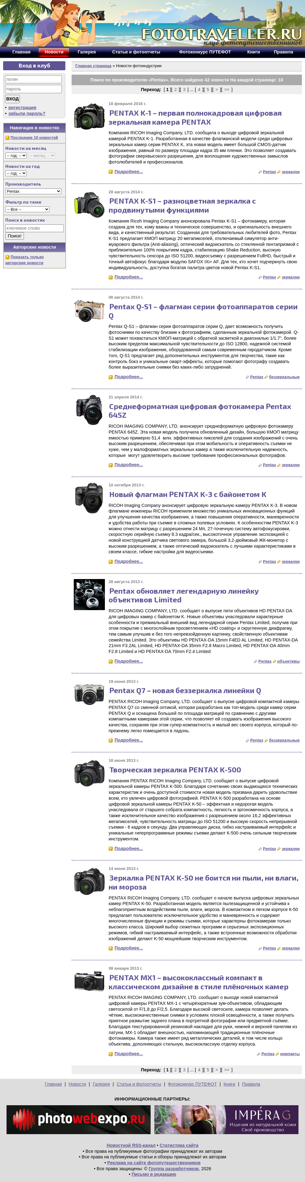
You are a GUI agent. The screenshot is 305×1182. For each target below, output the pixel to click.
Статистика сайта (179, 1145)
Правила (251, 1084)
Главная (53, 1084)
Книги (229, 1084)
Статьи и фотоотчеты (139, 1084)
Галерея (101, 1084)
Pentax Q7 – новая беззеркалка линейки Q (185, 690)
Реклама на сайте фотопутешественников (154, 1162)
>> (226, 89)
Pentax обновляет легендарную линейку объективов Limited (184, 595)
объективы (288, 661)
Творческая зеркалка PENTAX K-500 (175, 769)
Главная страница (93, 65)
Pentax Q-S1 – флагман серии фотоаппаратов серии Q (203, 311)
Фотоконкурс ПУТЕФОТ (192, 1084)
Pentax (269, 171)
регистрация (22, 107)
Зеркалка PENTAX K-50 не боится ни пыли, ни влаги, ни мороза (203, 882)
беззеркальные (284, 377)
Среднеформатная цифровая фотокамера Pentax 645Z (200, 411)
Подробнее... (129, 171)
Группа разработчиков (174, 1168)
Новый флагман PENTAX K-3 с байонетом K (187, 494)
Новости (77, 1084)
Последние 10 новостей (34, 137)
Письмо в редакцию (154, 1174)
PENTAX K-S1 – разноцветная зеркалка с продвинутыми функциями (182, 205)
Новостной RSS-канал (131, 1145)
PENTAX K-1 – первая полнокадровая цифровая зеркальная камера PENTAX (195, 117)
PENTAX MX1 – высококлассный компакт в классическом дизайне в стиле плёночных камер (199, 982)
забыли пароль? (26, 113)
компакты (290, 1053)
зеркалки (291, 171)
